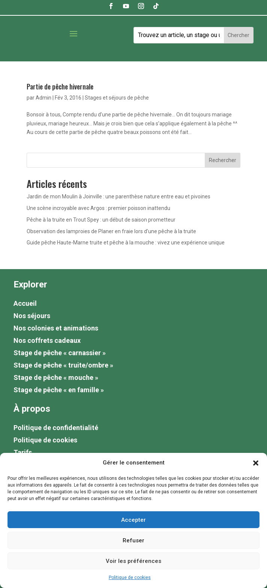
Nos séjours (32, 316)
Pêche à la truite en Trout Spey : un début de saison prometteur (101, 220)
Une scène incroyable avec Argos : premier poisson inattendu (98, 208)
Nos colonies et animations (56, 328)
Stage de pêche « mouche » (56, 377)
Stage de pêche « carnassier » (60, 353)
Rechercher (222, 160)
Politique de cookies (130, 577)
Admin (43, 98)
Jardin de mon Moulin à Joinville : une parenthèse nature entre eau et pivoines (118, 196)
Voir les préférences (133, 561)
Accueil (25, 303)
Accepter (133, 520)
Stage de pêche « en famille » (59, 390)
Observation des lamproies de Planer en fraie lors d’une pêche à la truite (111, 231)
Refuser (133, 540)
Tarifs (23, 452)
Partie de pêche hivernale (60, 86)
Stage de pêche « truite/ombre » (63, 365)
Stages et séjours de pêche (117, 98)
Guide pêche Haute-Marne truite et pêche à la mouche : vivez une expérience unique (126, 243)
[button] (256, 463)
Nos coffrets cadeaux (47, 340)
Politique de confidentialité (56, 428)
